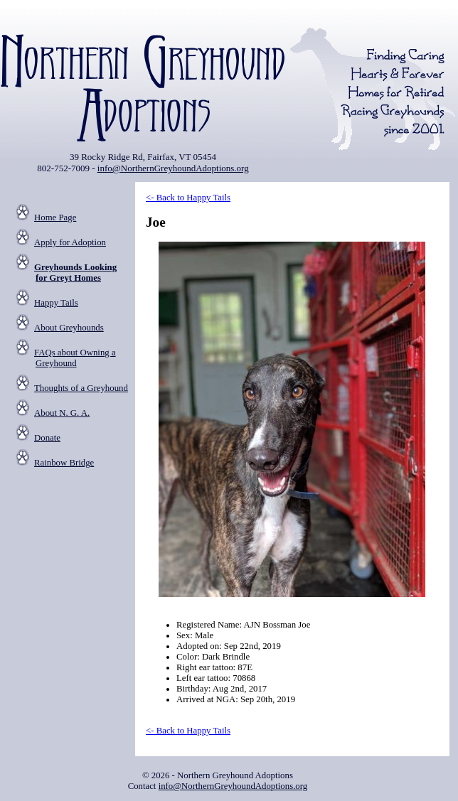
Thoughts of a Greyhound (81, 388)
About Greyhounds (69, 328)
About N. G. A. (62, 413)
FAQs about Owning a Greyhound (75, 358)
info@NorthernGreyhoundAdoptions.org (173, 168)
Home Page (55, 217)
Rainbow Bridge (64, 463)
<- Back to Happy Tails (188, 198)
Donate (47, 438)
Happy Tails (56, 303)
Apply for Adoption (70, 242)
